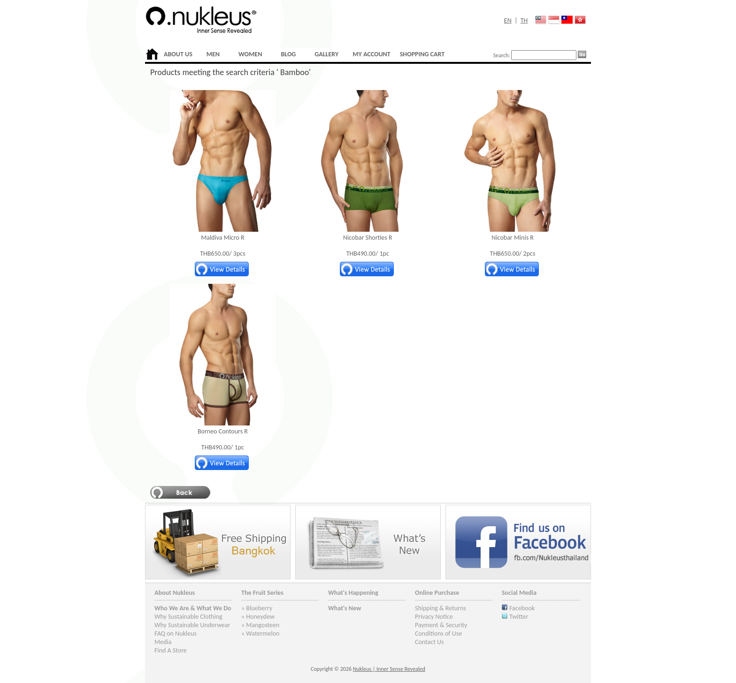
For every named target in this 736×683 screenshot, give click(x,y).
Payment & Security (441, 625)
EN (508, 20)
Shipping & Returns (440, 608)
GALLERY (326, 54)
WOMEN (250, 54)
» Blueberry (256, 608)
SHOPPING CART (422, 54)
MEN (213, 54)
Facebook (522, 608)
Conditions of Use (438, 633)
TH (524, 20)
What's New (344, 608)
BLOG (288, 54)
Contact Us (429, 642)
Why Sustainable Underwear (192, 625)
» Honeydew (258, 617)
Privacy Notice (434, 617)
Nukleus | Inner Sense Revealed (389, 669)
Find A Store (170, 650)
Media (162, 642)
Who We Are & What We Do (192, 608)
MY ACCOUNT (371, 54)
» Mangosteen (260, 625)
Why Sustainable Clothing (188, 617)
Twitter (518, 617)
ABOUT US (178, 54)
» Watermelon (260, 633)
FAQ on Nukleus (175, 633)
